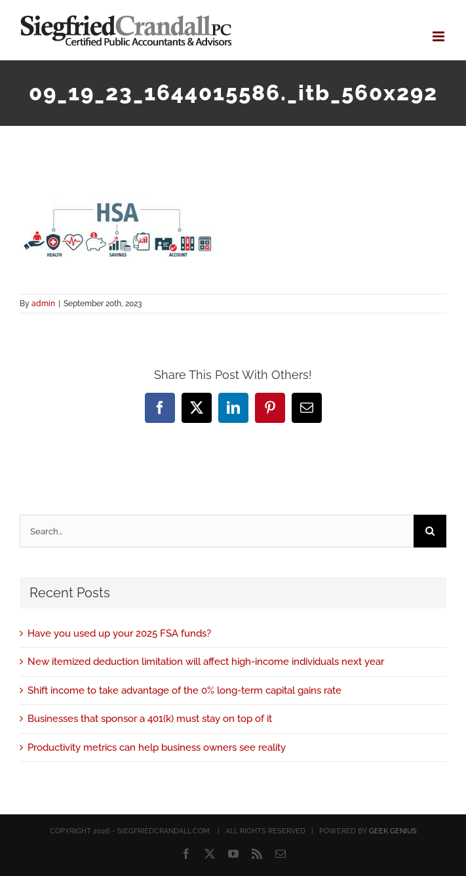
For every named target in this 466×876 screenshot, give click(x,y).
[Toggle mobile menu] (439, 36)
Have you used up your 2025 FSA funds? (119, 633)
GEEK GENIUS (393, 831)
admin (43, 303)
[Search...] (217, 531)
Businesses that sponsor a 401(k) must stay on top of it (150, 719)
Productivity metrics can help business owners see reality (157, 747)
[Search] (430, 531)
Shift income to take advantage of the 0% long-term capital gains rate (184, 690)
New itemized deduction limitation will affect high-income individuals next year (206, 661)
